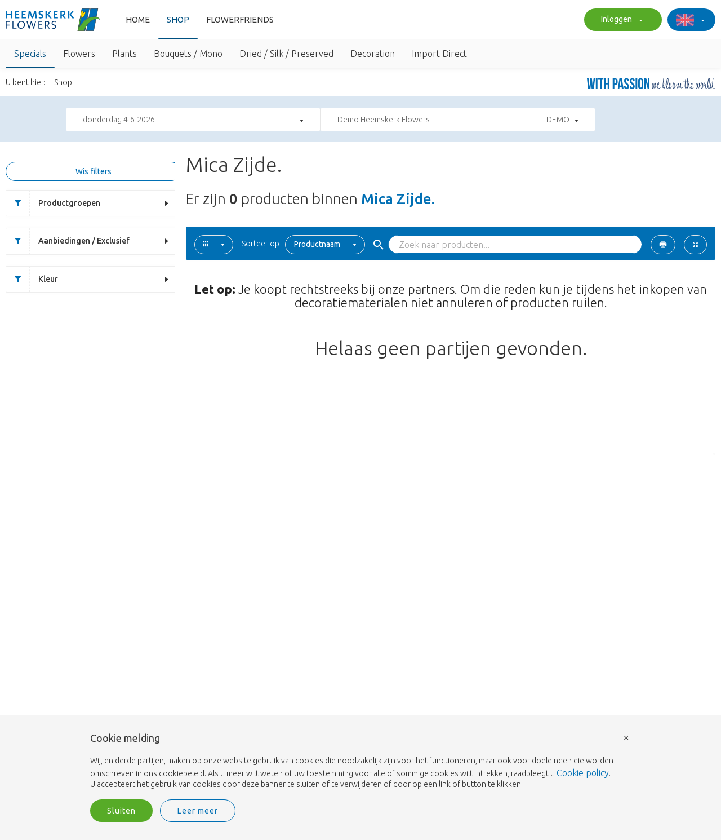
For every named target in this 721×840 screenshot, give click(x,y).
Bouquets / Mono (188, 53)
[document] (360, 761)
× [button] (626, 737)
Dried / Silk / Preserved (286, 53)
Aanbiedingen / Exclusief (68, 241)
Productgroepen (53, 203)
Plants (124, 53)
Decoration (372, 53)
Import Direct (439, 53)
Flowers (79, 53)
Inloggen (620, 20)
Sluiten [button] (121, 810)
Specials (30, 53)
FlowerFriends (240, 19)
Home (138, 19)
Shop (178, 19)
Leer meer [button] (197, 810)
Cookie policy (583, 773)
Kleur (32, 279)
